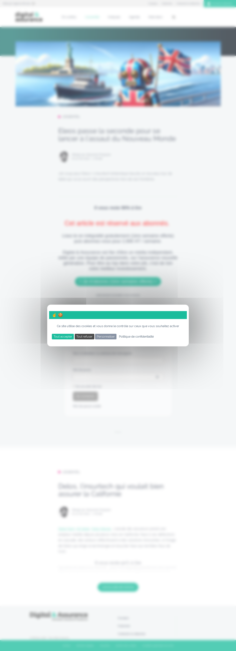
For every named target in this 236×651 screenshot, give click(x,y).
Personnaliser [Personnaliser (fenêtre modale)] (106, 336)
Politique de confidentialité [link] (136, 336)
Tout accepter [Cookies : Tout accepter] (63, 336)
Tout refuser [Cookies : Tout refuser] (84, 336)
